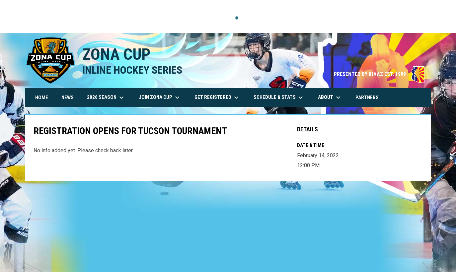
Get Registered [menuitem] (217, 98)
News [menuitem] (67, 98)
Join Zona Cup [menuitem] (160, 98)
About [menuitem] (330, 98)
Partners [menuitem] (367, 98)
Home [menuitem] (41, 98)
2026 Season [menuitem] (106, 98)
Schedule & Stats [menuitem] (279, 98)
